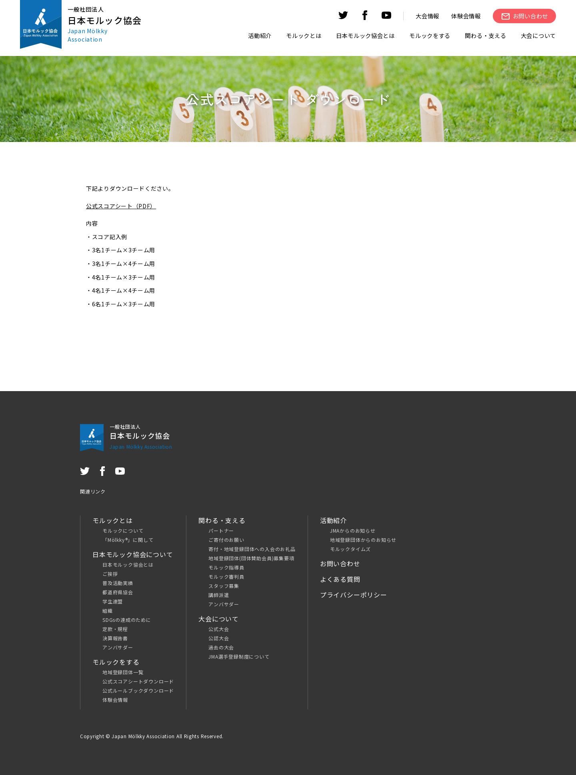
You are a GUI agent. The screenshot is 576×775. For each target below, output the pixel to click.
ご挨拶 (110, 573)
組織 (107, 610)
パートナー (221, 530)
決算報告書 (115, 638)
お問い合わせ (340, 563)
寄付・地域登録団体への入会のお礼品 (252, 548)
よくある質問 (340, 579)
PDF (144, 206)
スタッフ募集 (223, 585)
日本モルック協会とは (128, 564)
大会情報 (427, 16)
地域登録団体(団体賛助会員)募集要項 (251, 558)
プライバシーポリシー (353, 594)
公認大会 (218, 638)
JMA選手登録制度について (238, 656)
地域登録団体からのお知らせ (363, 539)
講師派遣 (218, 594)
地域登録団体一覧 (122, 672)
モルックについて (122, 530)
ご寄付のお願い (226, 539)
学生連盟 (112, 601)
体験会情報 (466, 16)
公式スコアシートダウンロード (138, 681)
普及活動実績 (117, 582)
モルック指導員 (226, 567)
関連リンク (93, 491)
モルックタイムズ (350, 548)
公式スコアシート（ (112, 206)
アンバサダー (117, 647)
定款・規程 (115, 628)
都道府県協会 (117, 592)
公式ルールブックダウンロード (138, 690)
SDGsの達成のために (126, 619)
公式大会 (218, 628)
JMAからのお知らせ (353, 530)
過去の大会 (221, 647)
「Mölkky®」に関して (127, 539)
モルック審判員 (226, 576)
